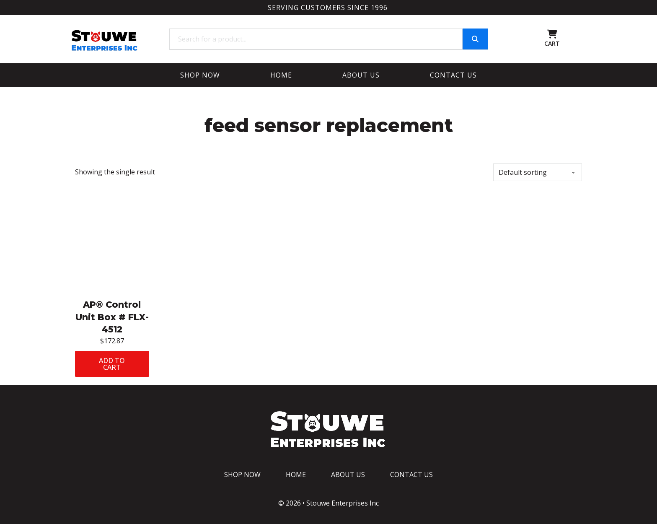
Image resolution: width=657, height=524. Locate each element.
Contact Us (453, 75)
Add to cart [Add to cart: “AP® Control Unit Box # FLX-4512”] (112, 364)
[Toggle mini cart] (552, 34)
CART (552, 43)
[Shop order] (537, 172)
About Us (361, 75)
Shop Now (200, 75)
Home (281, 75)
